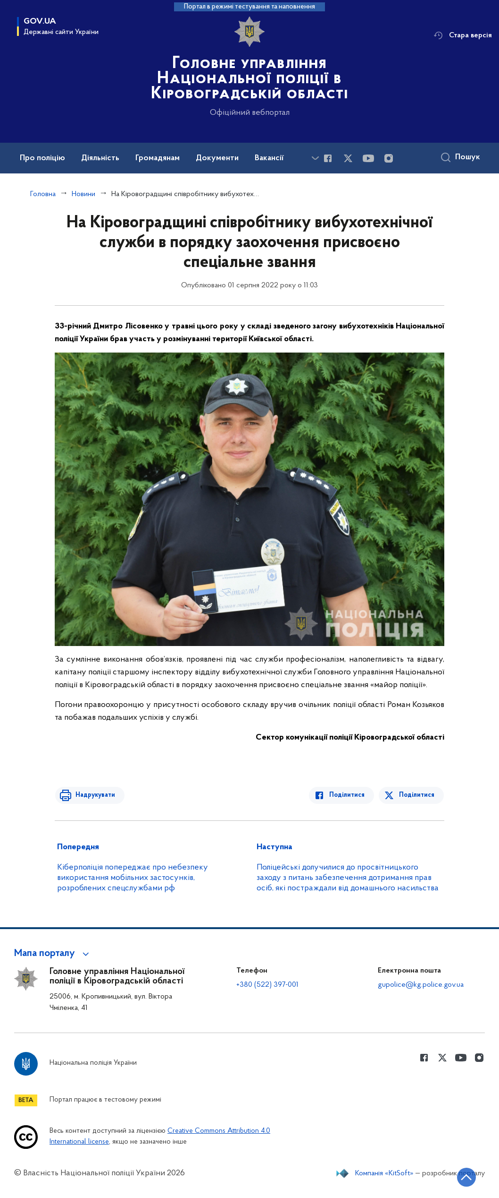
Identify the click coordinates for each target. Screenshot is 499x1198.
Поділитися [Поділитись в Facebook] (348, 795)
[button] (53, 953)
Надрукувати (93, 795)
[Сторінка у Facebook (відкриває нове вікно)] (327, 158)
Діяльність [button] (100, 158)
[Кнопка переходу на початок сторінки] (463, 1176)
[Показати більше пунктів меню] (315, 158)
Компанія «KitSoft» (384, 1173)
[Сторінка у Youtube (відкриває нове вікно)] (368, 158)
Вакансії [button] (269, 158)
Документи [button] (217, 158)
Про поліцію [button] (42, 158)
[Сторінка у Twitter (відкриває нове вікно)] (348, 158)
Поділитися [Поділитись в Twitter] (417, 795)
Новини (83, 194)
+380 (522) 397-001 (267, 985)
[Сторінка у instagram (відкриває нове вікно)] (388, 158)
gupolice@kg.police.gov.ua (421, 985)
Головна (43, 194)
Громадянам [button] (157, 158)
